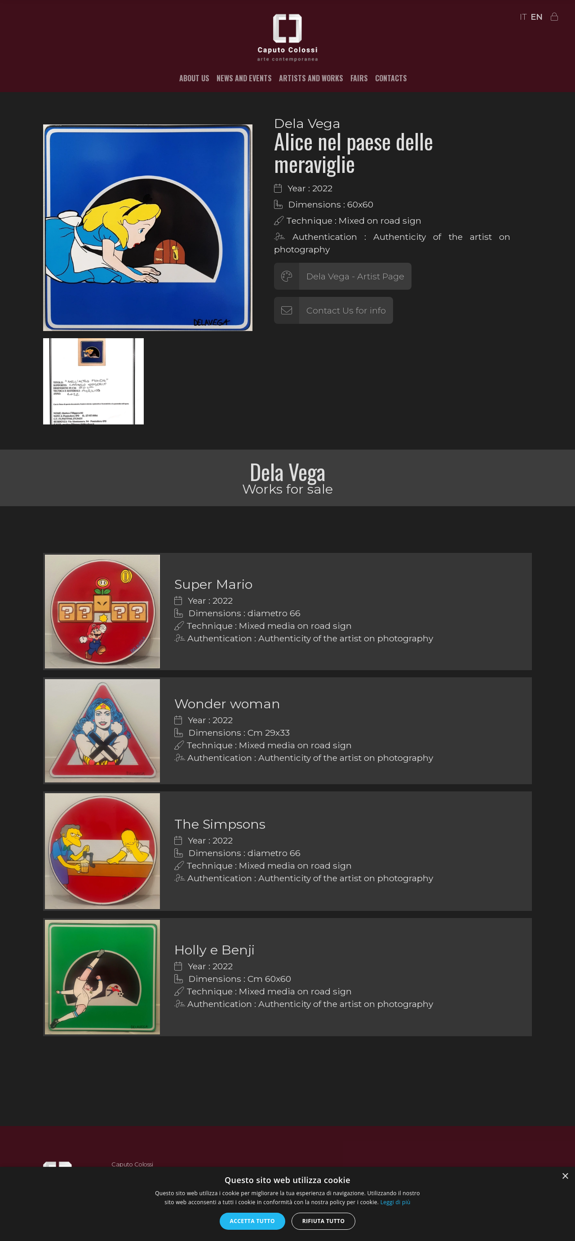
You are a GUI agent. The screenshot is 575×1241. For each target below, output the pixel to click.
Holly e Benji (214, 950)
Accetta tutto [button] (252, 1221)
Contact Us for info (346, 310)
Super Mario (213, 584)
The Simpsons (219, 824)
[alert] (287, 1204)
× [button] (565, 1176)
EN (537, 17)
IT (523, 17)
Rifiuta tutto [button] (323, 1221)
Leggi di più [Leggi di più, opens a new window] (395, 1202)
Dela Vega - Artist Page (355, 276)
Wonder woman (227, 703)
